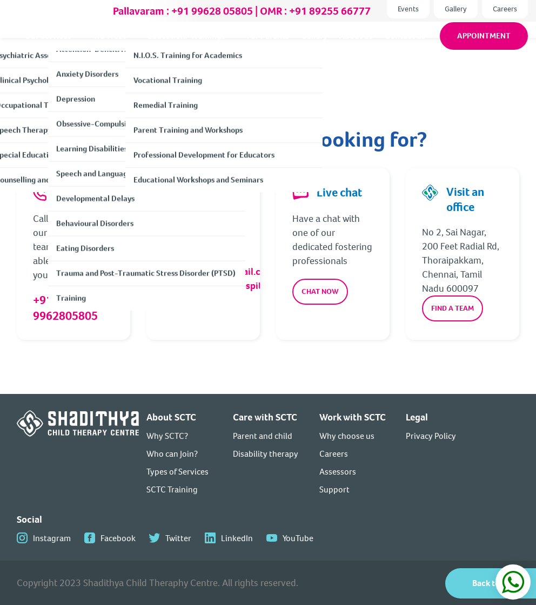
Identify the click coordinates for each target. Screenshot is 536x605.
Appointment (484, 47)
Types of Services (177, 471)
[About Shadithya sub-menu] (80, 47)
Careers (505, 9)
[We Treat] (134, 48)
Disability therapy (265, 453)
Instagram (52, 538)
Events (408, 9)
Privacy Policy (431, 436)
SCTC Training (172, 489)
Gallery (456, 9)
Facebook (118, 538)
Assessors (337, 471)
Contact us (405, 47)
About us (356, 47)
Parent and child (262, 436)
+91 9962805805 (65, 307)
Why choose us (346, 436)
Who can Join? (172, 453)
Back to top (493, 583)
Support (334, 489)
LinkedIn (237, 538)
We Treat (109, 47)
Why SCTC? (167, 436)
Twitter (178, 538)
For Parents (268, 47)
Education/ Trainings (186, 47)
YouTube (298, 538)
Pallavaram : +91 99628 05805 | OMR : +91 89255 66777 (242, 11)
